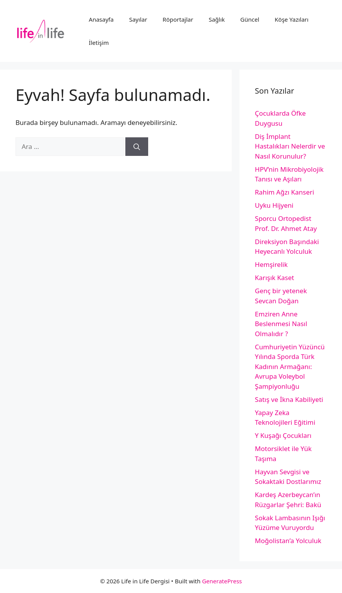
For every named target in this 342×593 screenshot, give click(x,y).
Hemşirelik (271, 264)
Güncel (249, 19)
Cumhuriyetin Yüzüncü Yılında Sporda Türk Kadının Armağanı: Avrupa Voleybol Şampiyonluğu (290, 366)
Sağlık (217, 19)
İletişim (99, 42)
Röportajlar (177, 19)
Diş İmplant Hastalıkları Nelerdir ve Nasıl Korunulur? (290, 146)
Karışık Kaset (274, 277)
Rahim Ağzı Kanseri (284, 192)
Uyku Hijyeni (274, 205)
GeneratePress (222, 581)
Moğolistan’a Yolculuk (288, 540)
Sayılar (138, 19)
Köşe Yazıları (291, 19)
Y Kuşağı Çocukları (283, 435)
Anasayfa (101, 19)
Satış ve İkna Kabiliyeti (289, 399)
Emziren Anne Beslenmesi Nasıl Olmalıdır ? (281, 323)
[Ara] (136, 146)
